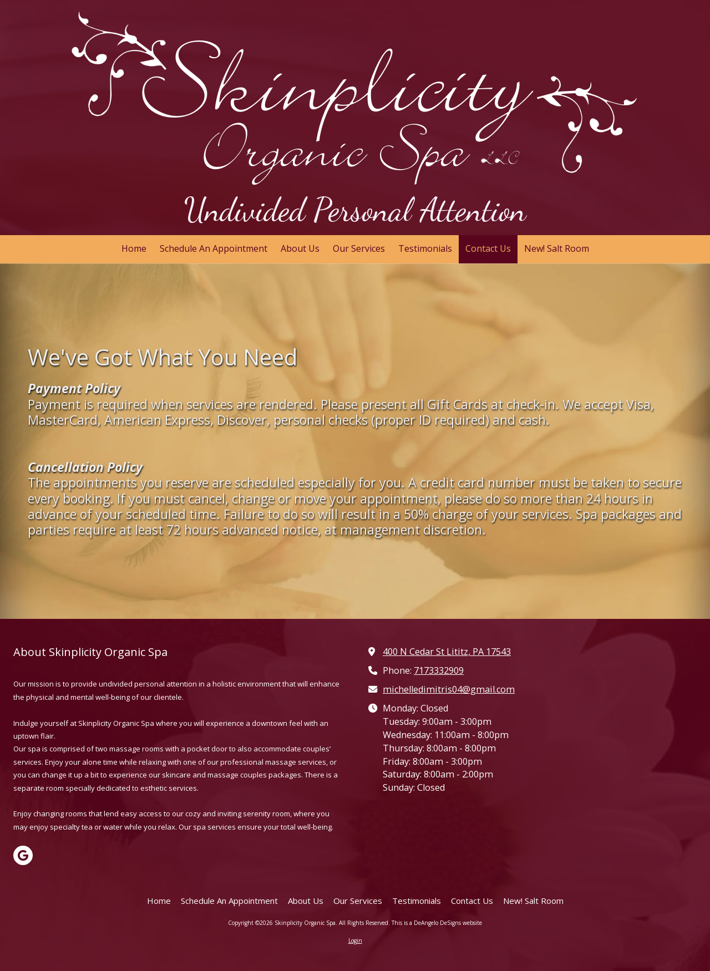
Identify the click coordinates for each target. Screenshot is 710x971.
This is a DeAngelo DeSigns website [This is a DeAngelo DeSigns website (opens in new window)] (437, 923)
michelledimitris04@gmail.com (449, 689)
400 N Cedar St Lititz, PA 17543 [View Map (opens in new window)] (447, 651)
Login (355, 940)
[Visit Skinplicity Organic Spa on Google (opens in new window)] (23, 855)
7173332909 (439, 670)
